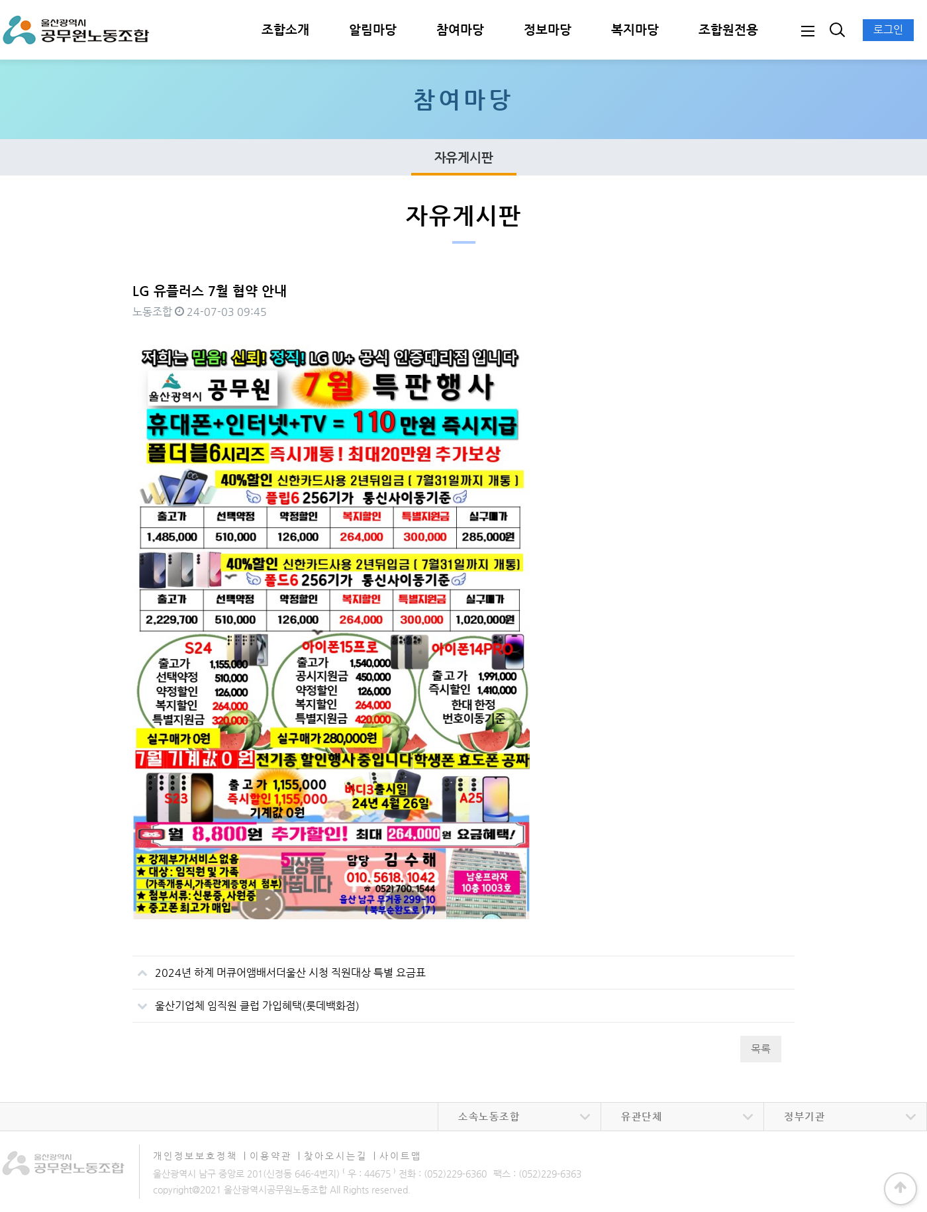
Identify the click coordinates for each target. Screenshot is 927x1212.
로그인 (888, 29)
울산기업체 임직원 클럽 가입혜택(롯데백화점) (246, 1000)
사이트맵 (400, 1155)
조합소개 (285, 29)
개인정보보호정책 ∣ (200, 1155)
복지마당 (635, 29)
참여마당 (460, 29)
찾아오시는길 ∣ (340, 1155)
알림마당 (373, 29)
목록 (761, 1048)
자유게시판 (463, 157)
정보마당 (547, 29)
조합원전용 (728, 29)
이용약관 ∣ (275, 1155)
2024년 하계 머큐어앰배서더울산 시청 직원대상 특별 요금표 (279, 967)
